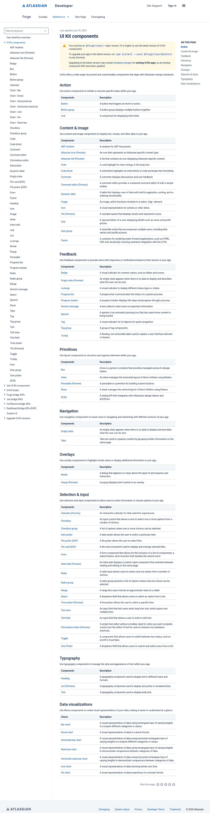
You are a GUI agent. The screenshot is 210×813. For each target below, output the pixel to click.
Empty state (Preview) (72, 280)
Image (64, 201)
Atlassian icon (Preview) (73, 152)
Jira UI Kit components (18, 385)
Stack (64, 389)
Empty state (67, 431)
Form (63, 554)
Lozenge (65, 288)
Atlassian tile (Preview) (72, 158)
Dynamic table (68, 194)
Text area (65, 610)
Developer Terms (156, 809)
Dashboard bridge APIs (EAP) (21, 408)
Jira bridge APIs (15, 399)
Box (63, 369)
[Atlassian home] (34, 5)
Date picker (67, 534)
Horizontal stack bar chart (74, 758)
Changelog (98, 16)
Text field (65, 618)
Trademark (175, 809)
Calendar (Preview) (70, 513)
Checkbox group (69, 528)
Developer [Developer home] (64, 5)
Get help (80, 16)
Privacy (138, 809)
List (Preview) (68, 686)
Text (63, 692)
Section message (70, 306)
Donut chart (67, 732)
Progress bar (67, 294)
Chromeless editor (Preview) (75, 627)
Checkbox (66, 521)
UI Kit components (16, 42)
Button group (67, 109)
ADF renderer (67, 146)
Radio (64, 573)
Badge (64, 272)
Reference (61, 16)
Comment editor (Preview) (74, 184)
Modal (64, 474)
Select (64, 596)
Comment (66, 177)
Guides (43, 16)
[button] (184, 6)
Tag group (66, 328)
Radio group (67, 582)
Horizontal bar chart (71, 740)
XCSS (64, 397)
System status (122, 809)
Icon (63, 208)
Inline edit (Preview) (71, 564)
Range (64, 590)
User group (66, 231)
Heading (65, 678)
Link (63, 116)
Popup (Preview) (69, 482)
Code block (67, 171)
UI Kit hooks (13, 390)
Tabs (63, 440)
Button (64, 103)
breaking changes (123, 62)
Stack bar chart (68, 749)
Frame (64, 240)
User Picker (67, 646)
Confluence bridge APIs (19, 404)
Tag (63, 322)
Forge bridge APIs (16, 395)
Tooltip (64, 335)
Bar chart (65, 724)
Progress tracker (69, 300)
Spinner (65, 314)
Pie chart (65, 772)
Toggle (64, 638)
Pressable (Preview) (71, 383)
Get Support (154, 5)
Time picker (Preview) (72, 602)
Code (63, 164)
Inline (64, 377)
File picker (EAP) (69, 540)
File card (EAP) (68, 547)
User (63, 221)
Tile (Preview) (68, 214)
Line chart (66, 766)
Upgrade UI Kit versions (18, 418)
